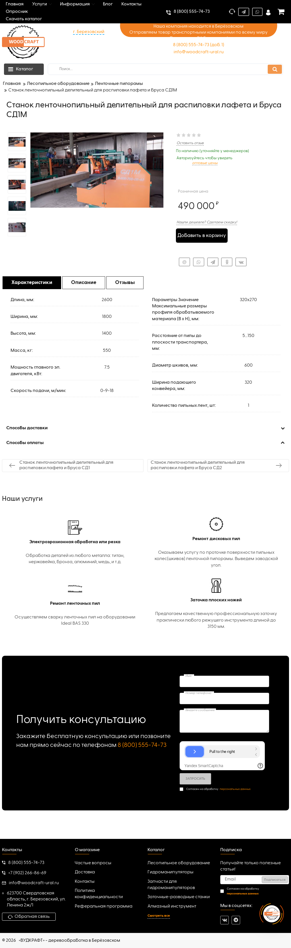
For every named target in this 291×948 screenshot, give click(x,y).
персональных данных (235, 789)
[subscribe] (254, 879)
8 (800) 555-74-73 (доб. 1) (198, 45)
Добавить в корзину (201, 235)
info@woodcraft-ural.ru (199, 52)
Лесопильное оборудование (178, 863)
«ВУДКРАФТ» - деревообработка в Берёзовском (69, 940)
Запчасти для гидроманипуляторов (171, 884)
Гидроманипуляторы (170, 872)
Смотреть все (158, 916)
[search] (165, 69)
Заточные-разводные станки (178, 897)
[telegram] (236, 920)
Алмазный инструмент (171, 906)
